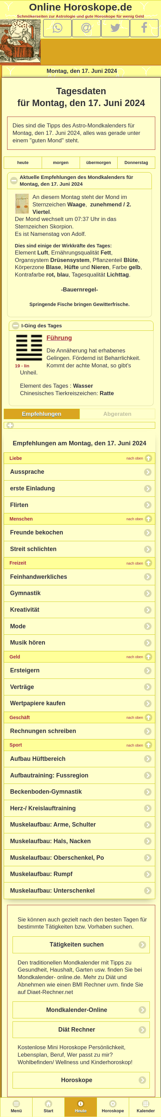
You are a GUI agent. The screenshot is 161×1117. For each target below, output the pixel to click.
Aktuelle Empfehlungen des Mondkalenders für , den (76, 181)
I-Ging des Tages (72, 325)
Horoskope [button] (76, 1080)
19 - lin (22, 365)
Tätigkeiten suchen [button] (76, 944)
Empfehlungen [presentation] (42, 414)
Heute (81, 1111)
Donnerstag (136, 162)
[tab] (41, 414)
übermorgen (98, 162)
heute (22, 162)
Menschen (76, 519)
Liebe (76, 458)
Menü (16, 1111)
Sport (76, 745)
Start (48, 1111)
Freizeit (76, 563)
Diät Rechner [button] (76, 1029)
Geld (76, 656)
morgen (60, 162)
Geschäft (76, 717)
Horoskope (113, 1111)
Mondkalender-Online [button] (76, 1010)
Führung (59, 337)
